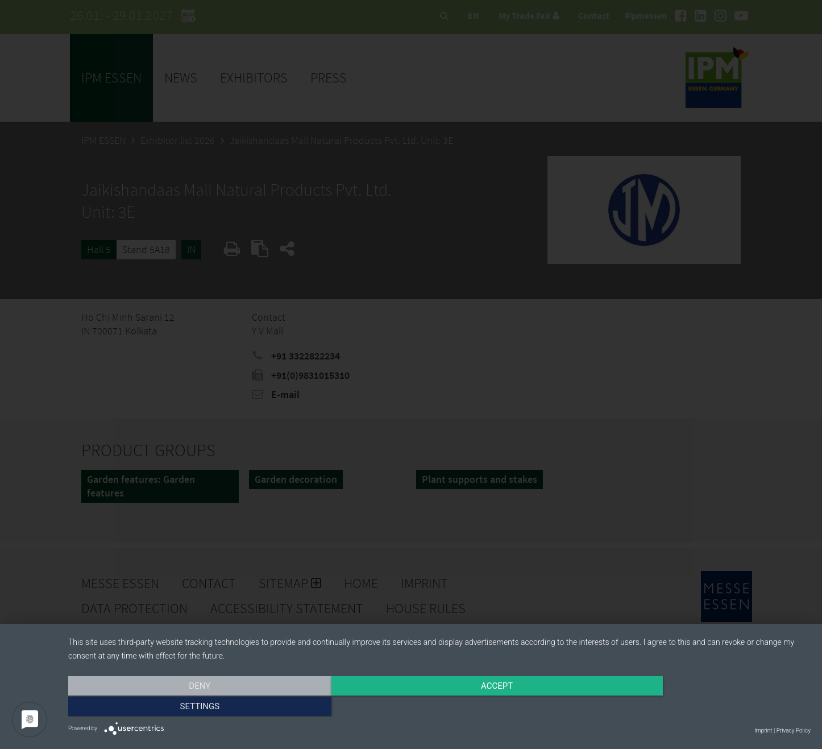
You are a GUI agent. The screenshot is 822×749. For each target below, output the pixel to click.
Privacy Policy (794, 730)
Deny (179, 707)
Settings (699, 707)
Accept (439, 707)
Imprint (763, 730)
